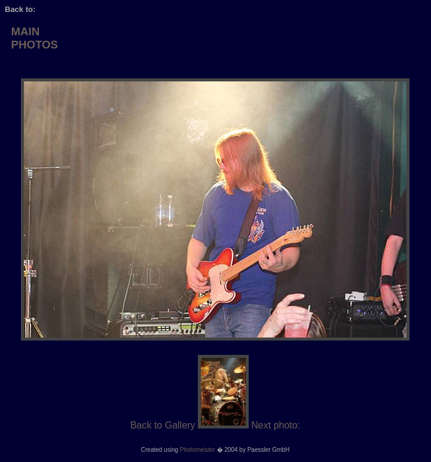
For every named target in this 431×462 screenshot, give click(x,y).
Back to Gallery (162, 425)
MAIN (25, 31)
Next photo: (275, 425)
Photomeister (197, 449)
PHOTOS (34, 44)
